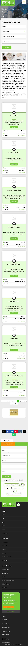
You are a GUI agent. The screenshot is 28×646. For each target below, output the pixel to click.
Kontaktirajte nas (6, 627)
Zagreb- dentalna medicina (12, 485)
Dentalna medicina (6, 557)
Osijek (3, 526)
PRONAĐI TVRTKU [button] (7, 440)
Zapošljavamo (5, 639)
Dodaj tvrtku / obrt (8, 607)
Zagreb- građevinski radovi (14, 494)
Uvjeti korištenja (6, 624)
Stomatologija (5, 569)
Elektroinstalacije (6, 584)
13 (26, 401)
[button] (24, 2)
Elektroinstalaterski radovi (8, 580)
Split (22, 485)
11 (22, 401)
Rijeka (14, 491)
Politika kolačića (5, 634)
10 (20, 401)
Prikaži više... (4, 533)
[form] (14, 34)
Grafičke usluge (6, 642)
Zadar (3, 529)
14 (11, 403)
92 (15, 403)
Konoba (4, 577)
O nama (4, 616)
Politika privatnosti (6, 631)
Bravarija (4, 549)
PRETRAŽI (6, 47)
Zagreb (3, 515)
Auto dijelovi (5, 542)
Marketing (4, 619)
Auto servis (4, 546)
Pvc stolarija (5, 573)
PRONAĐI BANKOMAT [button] (8, 444)
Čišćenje (4, 553)
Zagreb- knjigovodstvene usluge (14, 488)
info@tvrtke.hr (10, 611)
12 (24, 401)
